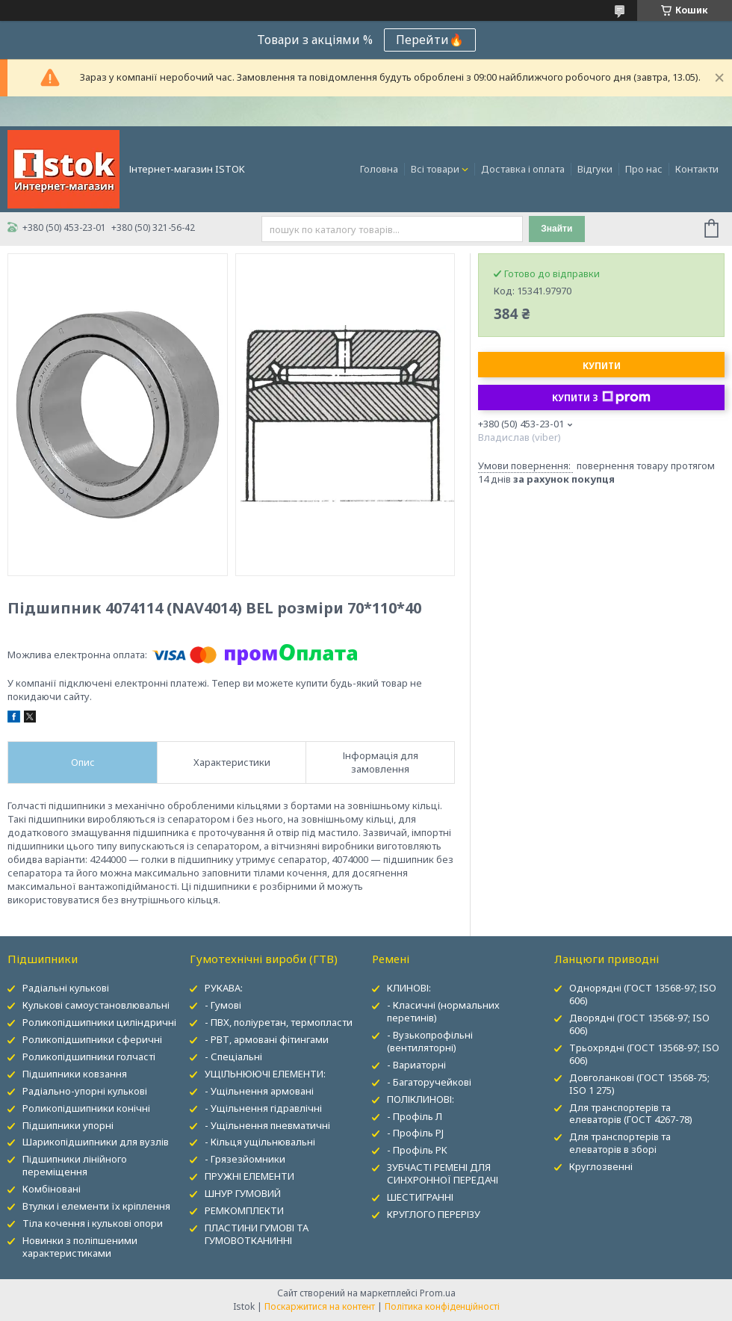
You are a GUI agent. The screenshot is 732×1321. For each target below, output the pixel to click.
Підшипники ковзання (74, 1073)
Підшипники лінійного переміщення (74, 1165)
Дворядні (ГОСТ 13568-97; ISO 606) (639, 1024)
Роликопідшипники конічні (86, 1108)
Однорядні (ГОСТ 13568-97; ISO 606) (642, 994)
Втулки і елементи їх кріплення (96, 1206)
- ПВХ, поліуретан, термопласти (279, 1022)
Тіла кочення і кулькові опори (92, 1223)
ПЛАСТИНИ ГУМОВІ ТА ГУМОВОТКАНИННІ (256, 1234)
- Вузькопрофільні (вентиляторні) (430, 1041)
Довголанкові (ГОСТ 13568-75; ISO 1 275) (639, 1084)
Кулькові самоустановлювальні (96, 1005)
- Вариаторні (416, 1064)
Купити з (601, 397)
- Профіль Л (414, 1116)
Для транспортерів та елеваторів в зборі (620, 1143)
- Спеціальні (233, 1056)
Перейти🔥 (430, 39)
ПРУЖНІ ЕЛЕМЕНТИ (249, 1176)
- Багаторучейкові (429, 1082)
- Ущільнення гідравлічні (263, 1108)
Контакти (697, 169)
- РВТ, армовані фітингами (267, 1039)
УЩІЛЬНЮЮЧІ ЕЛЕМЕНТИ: (265, 1073)
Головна (379, 169)
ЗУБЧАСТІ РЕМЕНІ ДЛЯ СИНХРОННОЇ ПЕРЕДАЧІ (442, 1173)
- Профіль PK (417, 1150)
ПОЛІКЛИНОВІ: (420, 1099)
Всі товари (435, 169)
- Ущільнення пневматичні (267, 1125)
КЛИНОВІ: (409, 987)
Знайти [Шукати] (556, 228)
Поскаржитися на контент (319, 1306)
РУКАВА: (224, 987)
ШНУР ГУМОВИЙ (243, 1193)
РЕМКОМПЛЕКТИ (244, 1210)
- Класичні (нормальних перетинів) (443, 1011)
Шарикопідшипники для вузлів (95, 1141)
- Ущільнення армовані (259, 1091)
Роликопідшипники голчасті (88, 1056)
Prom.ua (438, 1293)
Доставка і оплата (523, 169)
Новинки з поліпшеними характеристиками (79, 1247)
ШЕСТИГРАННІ (420, 1197)
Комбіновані (51, 1188)
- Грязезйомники (245, 1159)
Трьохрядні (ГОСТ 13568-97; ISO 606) (644, 1054)
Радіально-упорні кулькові (84, 1091)
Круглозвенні (601, 1166)
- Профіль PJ (415, 1132)
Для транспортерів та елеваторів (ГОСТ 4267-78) (630, 1114)
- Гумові (223, 1005)
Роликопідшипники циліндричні (99, 1022)
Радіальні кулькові (65, 987)
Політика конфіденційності (442, 1306)
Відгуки (594, 169)
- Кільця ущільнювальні (260, 1141)
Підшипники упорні (68, 1125)
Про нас (644, 169)
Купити (602, 365)
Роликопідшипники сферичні (92, 1039)
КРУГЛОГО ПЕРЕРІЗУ (433, 1214)
